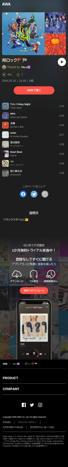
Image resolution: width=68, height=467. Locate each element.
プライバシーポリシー (27, 422)
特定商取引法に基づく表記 (42, 427)
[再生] (62, 62)
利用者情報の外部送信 (13, 427)
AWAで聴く (34, 90)
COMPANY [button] (11, 389)
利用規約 (7, 422)
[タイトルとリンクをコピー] (44, 194)
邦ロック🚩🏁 (31, 364)
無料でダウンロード (34, 290)
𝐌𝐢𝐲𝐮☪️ (26, 67)
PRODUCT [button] (10, 378)
